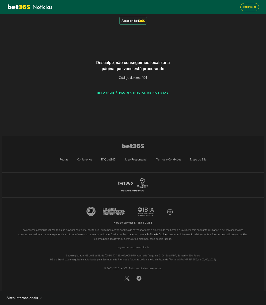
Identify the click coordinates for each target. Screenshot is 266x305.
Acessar (133, 21)
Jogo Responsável (135, 159)
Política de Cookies (157, 234)
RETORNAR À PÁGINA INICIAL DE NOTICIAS (133, 92)
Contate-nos (84, 159)
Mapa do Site (198, 159)
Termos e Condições (168, 159)
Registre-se (249, 6)
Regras (64, 159)
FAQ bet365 (108, 159)
